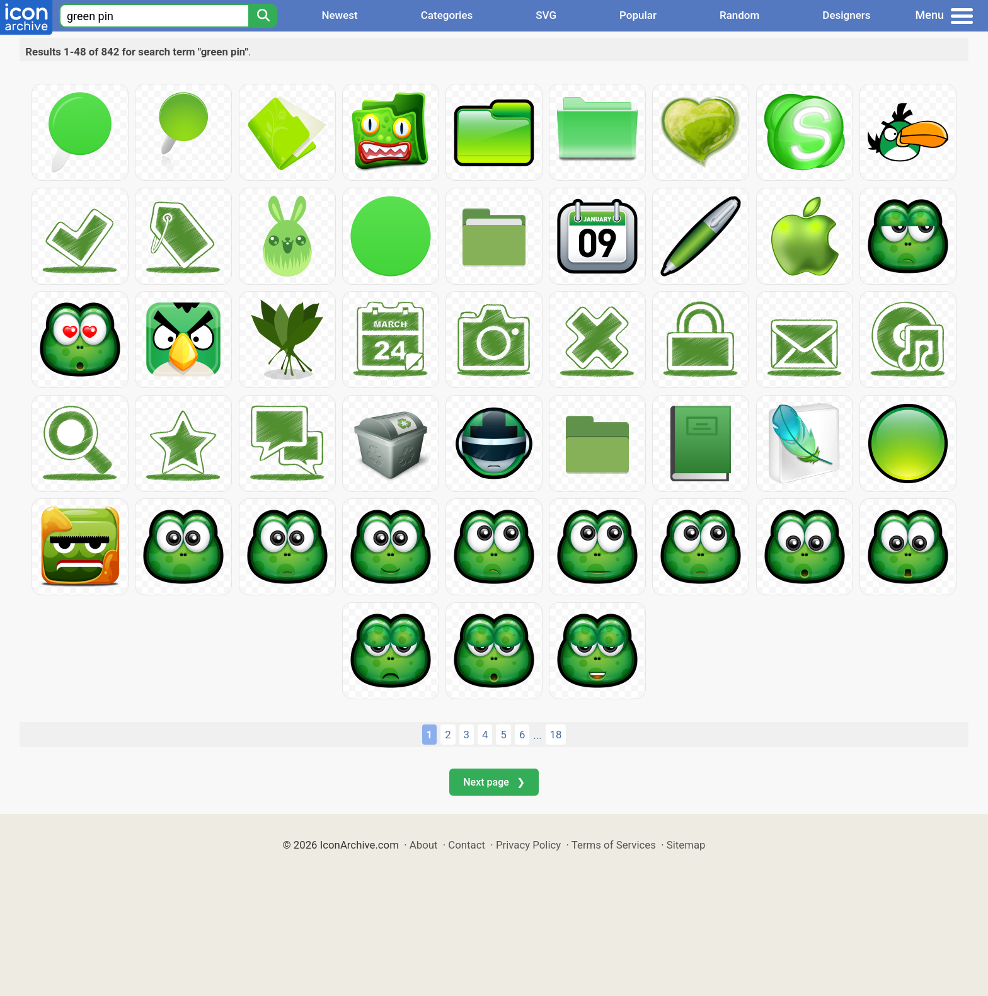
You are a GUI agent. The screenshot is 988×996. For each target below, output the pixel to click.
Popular (638, 15)
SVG (546, 15)
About (424, 845)
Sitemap (686, 845)
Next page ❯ (493, 782)
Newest (339, 15)
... (537, 735)
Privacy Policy (528, 845)
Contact (466, 845)
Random (739, 15)
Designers (846, 15)
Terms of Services (614, 845)
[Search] (262, 16)
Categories (447, 15)
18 (556, 734)
